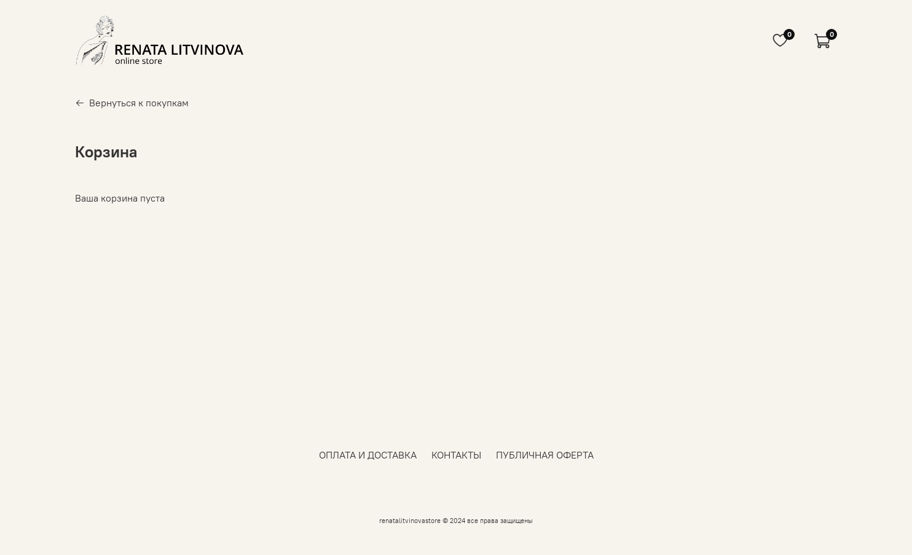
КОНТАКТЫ (456, 455)
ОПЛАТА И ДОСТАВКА (368, 455)
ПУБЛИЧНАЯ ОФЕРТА (545, 455)
